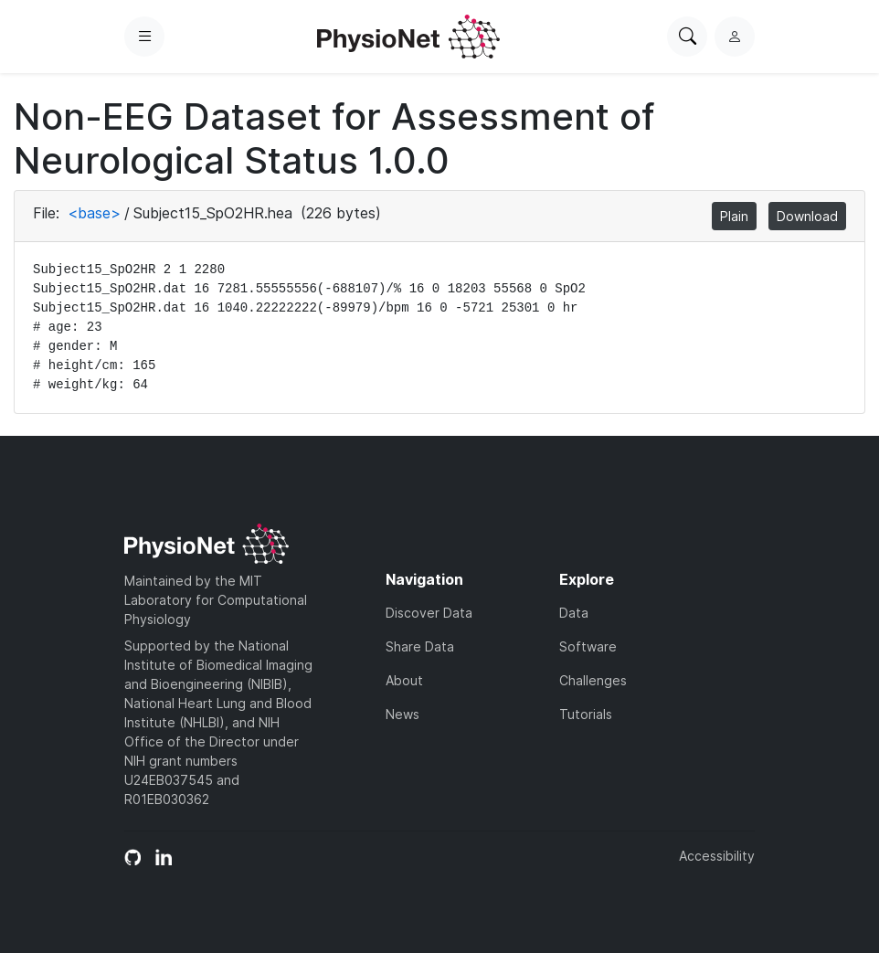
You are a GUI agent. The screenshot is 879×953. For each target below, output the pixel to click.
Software (588, 646)
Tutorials (585, 714)
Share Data (420, 646)
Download (807, 216)
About (404, 680)
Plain (734, 216)
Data (573, 612)
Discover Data (429, 612)
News (402, 714)
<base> (94, 213)
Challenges (593, 680)
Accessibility (717, 855)
